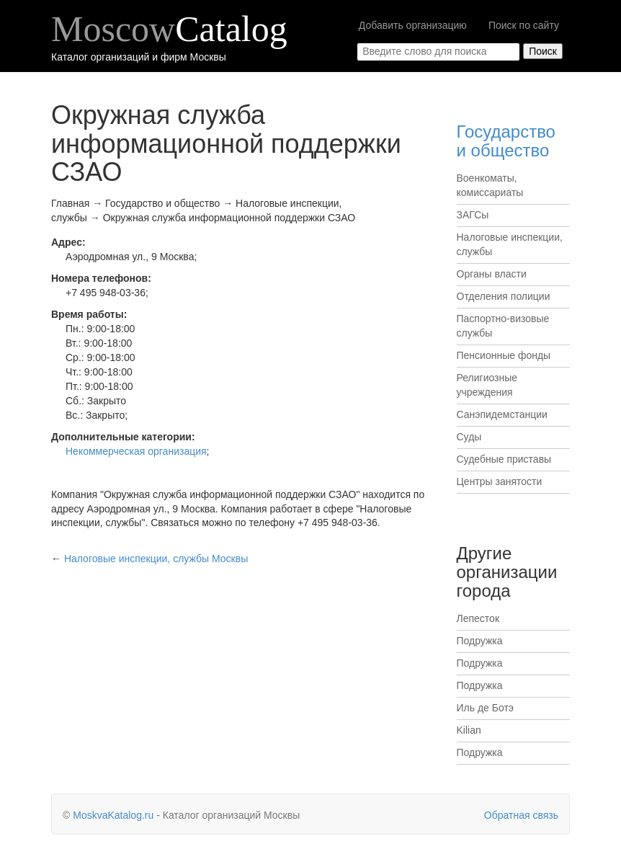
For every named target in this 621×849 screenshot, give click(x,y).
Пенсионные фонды (504, 355)
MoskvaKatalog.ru (113, 815)
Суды (469, 437)
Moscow (169, 29)
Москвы (156, 558)
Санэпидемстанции (502, 414)
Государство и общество (506, 141)
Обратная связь (521, 815)
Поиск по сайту (523, 25)
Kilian (469, 730)
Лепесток (478, 618)
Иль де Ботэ (485, 708)
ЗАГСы (473, 215)
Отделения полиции (503, 296)
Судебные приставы (504, 459)
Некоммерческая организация (136, 451)
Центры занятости (499, 481)
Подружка (480, 640)
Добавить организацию (413, 25)
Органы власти (492, 274)
